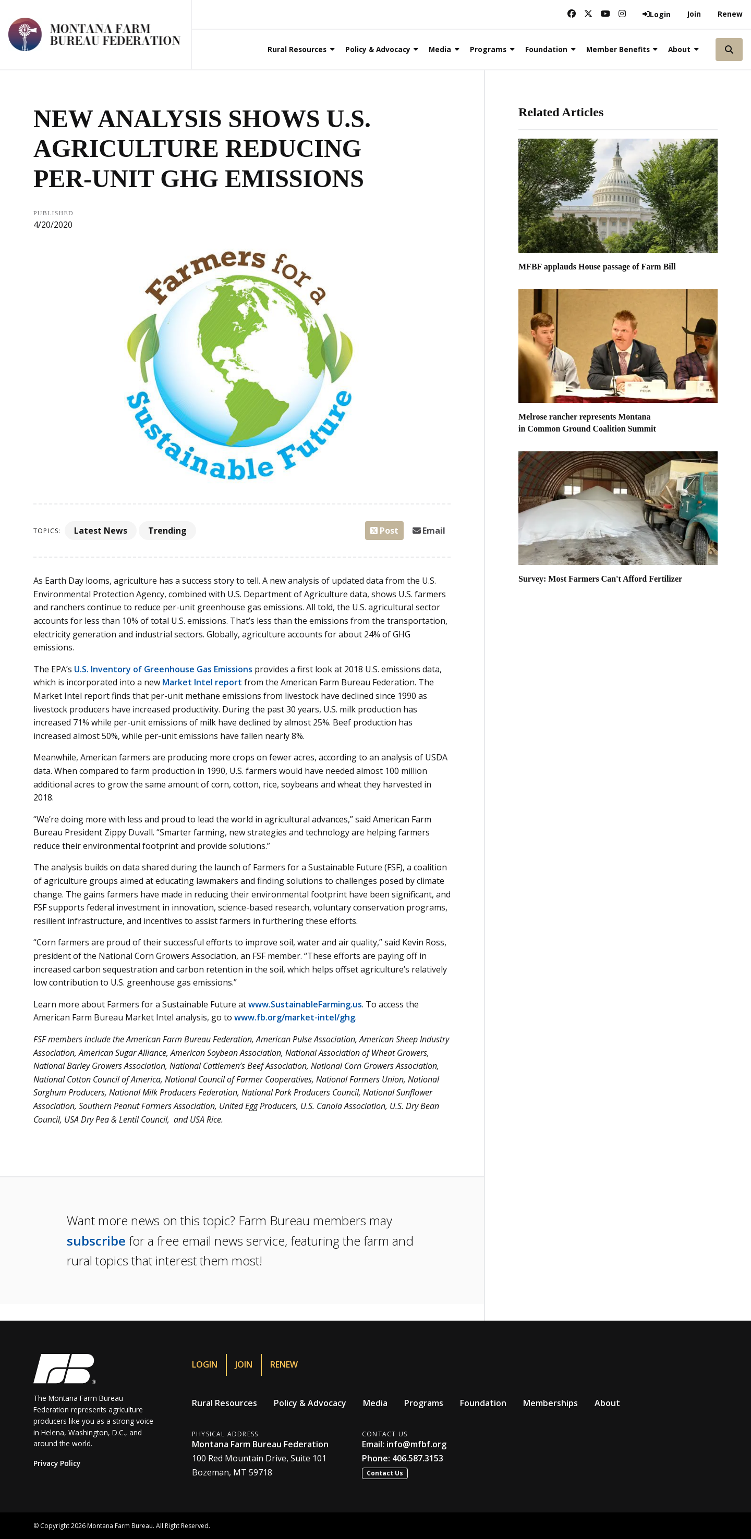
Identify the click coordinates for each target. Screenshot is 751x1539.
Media (375, 1403)
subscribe (96, 1240)
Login (204, 1364)
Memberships (550, 1403)
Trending (167, 530)
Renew (730, 14)
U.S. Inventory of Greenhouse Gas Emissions (163, 669)
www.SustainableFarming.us (305, 1004)
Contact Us (385, 1473)
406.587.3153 (417, 1458)
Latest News (100, 530)
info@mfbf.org (416, 1444)
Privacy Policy (56, 1463)
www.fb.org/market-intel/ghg (294, 1017)
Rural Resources (224, 1403)
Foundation (483, 1403)
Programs (423, 1403)
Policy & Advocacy (310, 1403)
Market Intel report (202, 682)
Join (694, 14)
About (607, 1403)
